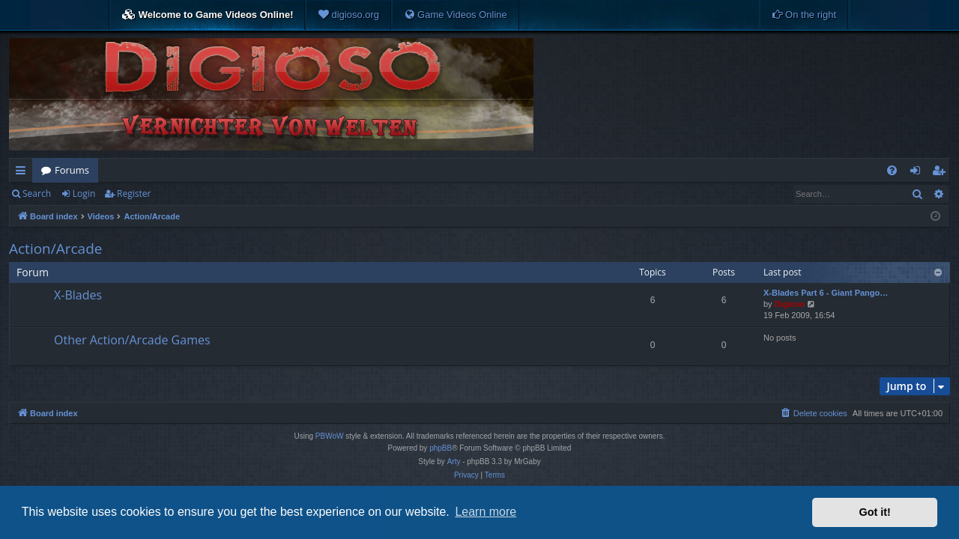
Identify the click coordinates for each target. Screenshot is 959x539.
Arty (454, 461)
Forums (72, 170)
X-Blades (78, 295)
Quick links (23, 173)
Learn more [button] (485, 511)
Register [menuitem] (942, 173)
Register (134, 193)
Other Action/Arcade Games (132, 340)
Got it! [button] (875, 512)
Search (36, 193)
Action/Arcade (55, 248)
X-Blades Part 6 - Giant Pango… (825, 292)
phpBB (440, 448)
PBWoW (329, 436)
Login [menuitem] (918, 173)
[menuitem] (348, 15)
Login (84, 193)
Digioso (790, 303)
